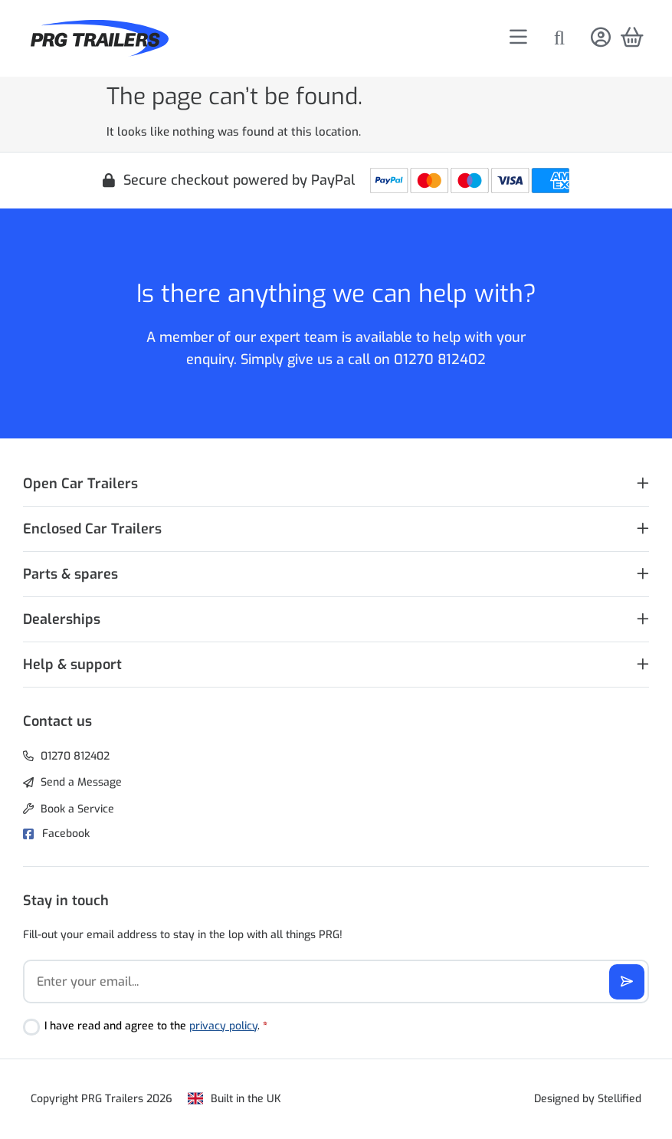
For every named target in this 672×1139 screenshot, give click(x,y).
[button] (336, 484)
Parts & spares (70, 574)
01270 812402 (440, 359)
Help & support (72, 664)
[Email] (336, 981)
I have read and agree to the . (155, 1026)
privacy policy (223, 1026)
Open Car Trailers (80, 483)
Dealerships (61, 619)
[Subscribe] (626, 981)
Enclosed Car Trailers (92, 529)
